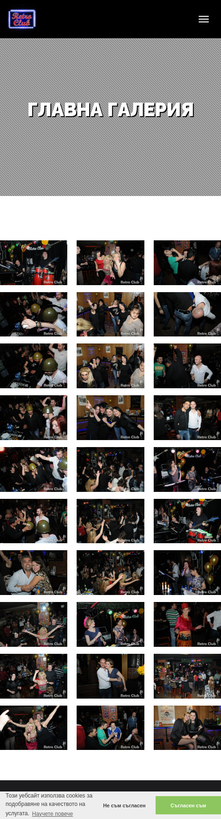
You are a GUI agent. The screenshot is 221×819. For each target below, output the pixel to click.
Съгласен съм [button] (188, 805)
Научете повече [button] (52, 814)
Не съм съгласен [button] (124, 805)
